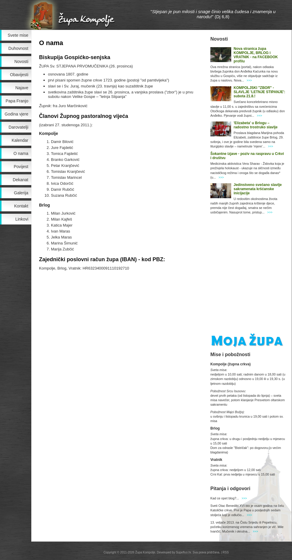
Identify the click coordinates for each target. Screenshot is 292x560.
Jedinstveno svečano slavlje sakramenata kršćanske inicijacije (258, 189)
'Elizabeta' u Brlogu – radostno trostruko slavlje (255, 125)
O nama (20, 153)
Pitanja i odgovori (230, 488)
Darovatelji (18, 127)
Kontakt (21, 206)
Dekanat (20, 179)
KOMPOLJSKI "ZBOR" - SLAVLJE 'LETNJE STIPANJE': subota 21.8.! (259, 92)
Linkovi (21, 219)
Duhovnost (18, 48)
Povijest (21, 166)
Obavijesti (19, 74)
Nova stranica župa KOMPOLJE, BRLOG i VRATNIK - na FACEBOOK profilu (256, 55)
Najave (21, 87)
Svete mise (18, 35)
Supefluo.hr (183, 552)
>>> (249, 80)
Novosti (21, 61)
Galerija (21, 192)
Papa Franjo (17, 101)
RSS (226, 552)
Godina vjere (16, 114)
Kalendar (20, 140)
